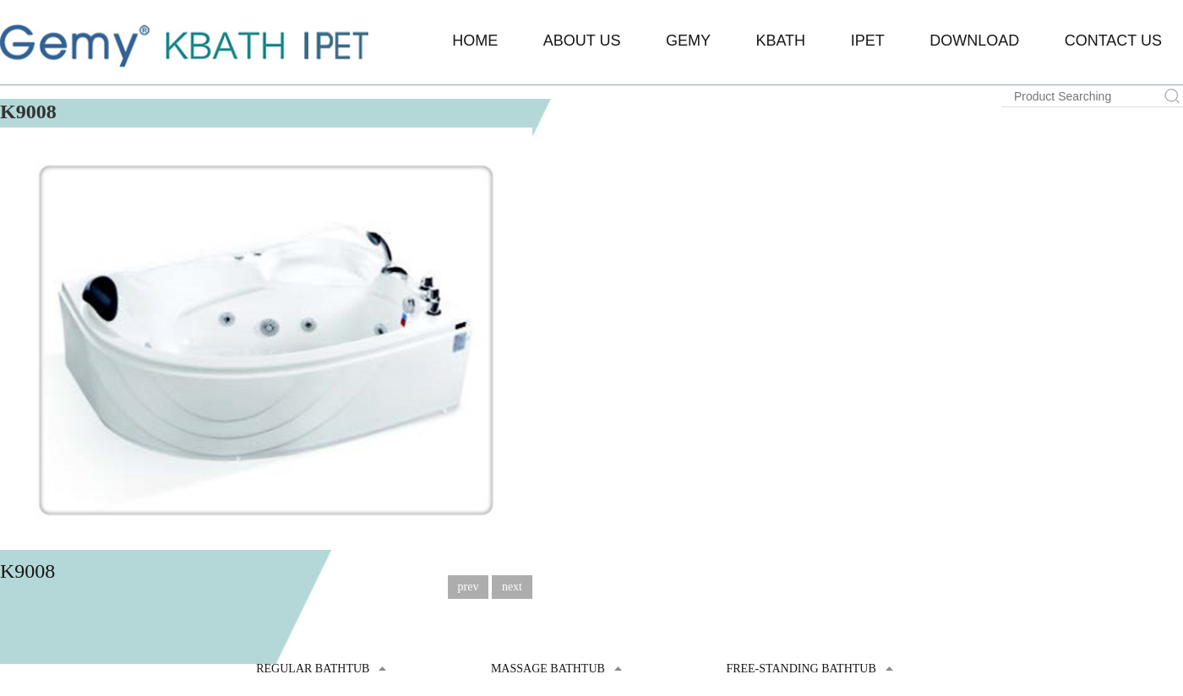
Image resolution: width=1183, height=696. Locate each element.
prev (468, 586)
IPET (868, 40)
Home (475, 40)
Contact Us (1113, 40)
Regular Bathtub (312, 668)
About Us (582, 40)
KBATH (780, 40)
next (512, 586)
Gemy (688, 40)
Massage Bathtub (548, 668)
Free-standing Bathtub (800, 668)
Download (974, 40)
